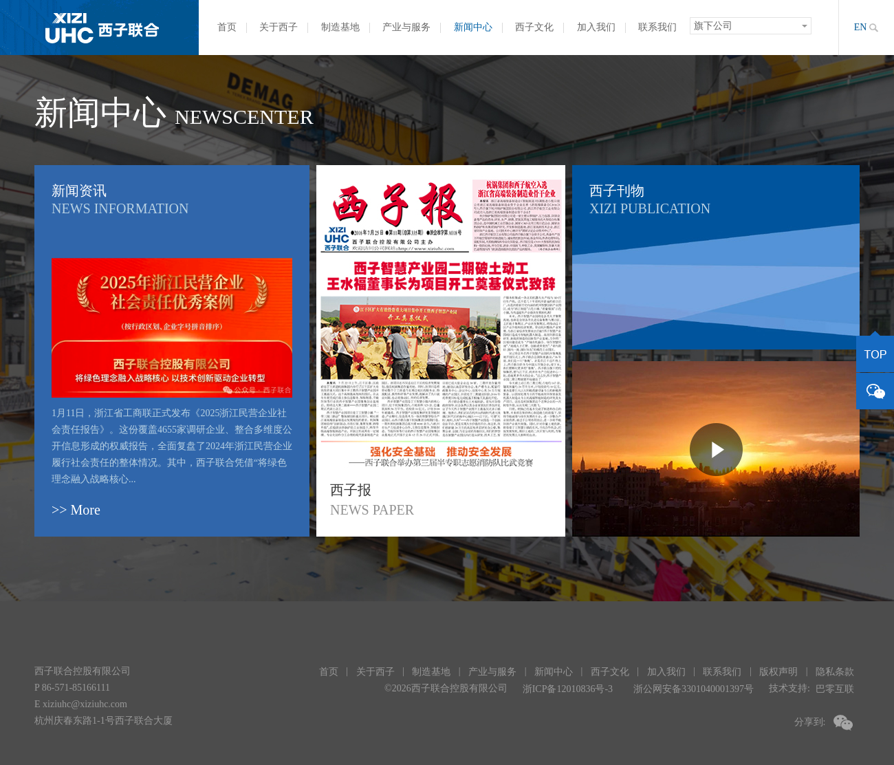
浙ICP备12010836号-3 (568, 689)
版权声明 (778, 672)
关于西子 (278, 27)
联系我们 (657, 27)
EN (860, 27)
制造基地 (340, 27)
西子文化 (534, 27)
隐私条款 (835, 672)
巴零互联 (835, 689)
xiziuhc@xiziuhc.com (85, 704)
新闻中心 (473, 27)
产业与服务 (406, 27)
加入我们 (596, 27)
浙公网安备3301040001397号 (693, 689)
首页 (227, 27)
